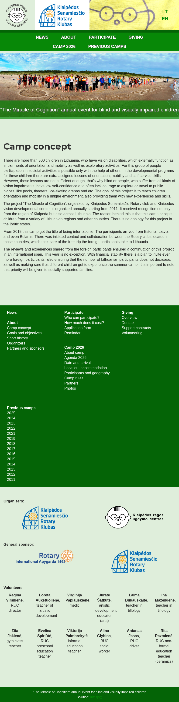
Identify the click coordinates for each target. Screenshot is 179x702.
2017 (11, 449)
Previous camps (107, 46)
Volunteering (132, 333)
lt (165, 11)
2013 (11, 469)
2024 (11, 418)
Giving (135, 37)
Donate (128, 323)
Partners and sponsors (26, 348)
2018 (11, 444)
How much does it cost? (84, 323)
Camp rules (73, 378)
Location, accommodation (85, 368)
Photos (70, 388)
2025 (11, 413)
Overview (129, 318)
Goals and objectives (24, 333)
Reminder (72, 333)
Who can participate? (81, 318)
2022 (11, 428)
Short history (17, 338)
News (42, 37)
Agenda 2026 (75, 358)
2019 (11, 439)
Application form (77, 328)
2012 (11, 474)
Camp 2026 (64, 46)
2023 (11, 423)
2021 (11, 433)
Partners (71, 383)
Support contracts (136, 328)
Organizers (16, 343)
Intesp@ (96, 697)
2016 (11, 454)
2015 (11, 459)
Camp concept (19, 328)
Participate (102, 37)
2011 (11, 479)
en (165, 18)
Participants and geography (87, 373)
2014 (11, 464)
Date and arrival (77, 363)
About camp (74, 352)
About (68, 37)
